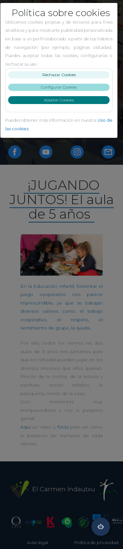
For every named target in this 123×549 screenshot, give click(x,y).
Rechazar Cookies (61, 74)
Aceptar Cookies (61, 99)
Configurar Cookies (61, 87)
